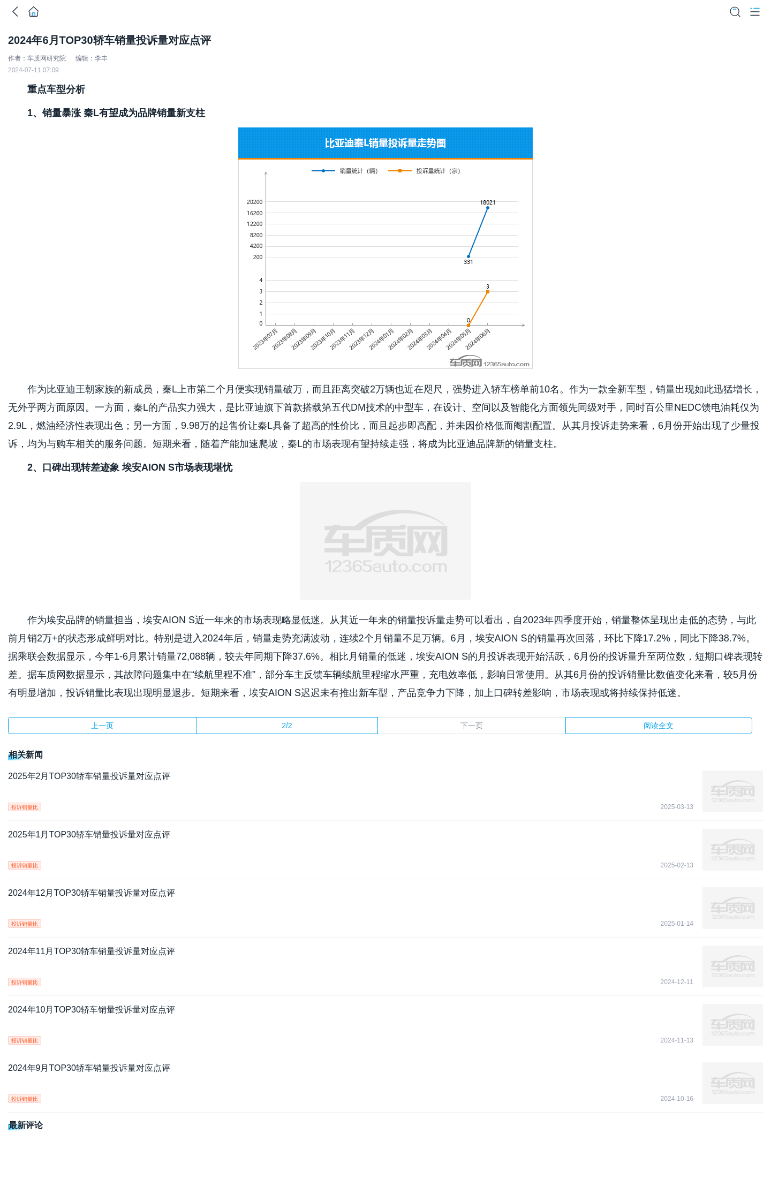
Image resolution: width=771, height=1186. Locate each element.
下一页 (471, 725)
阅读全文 (659, 725)
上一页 (102, 725)
